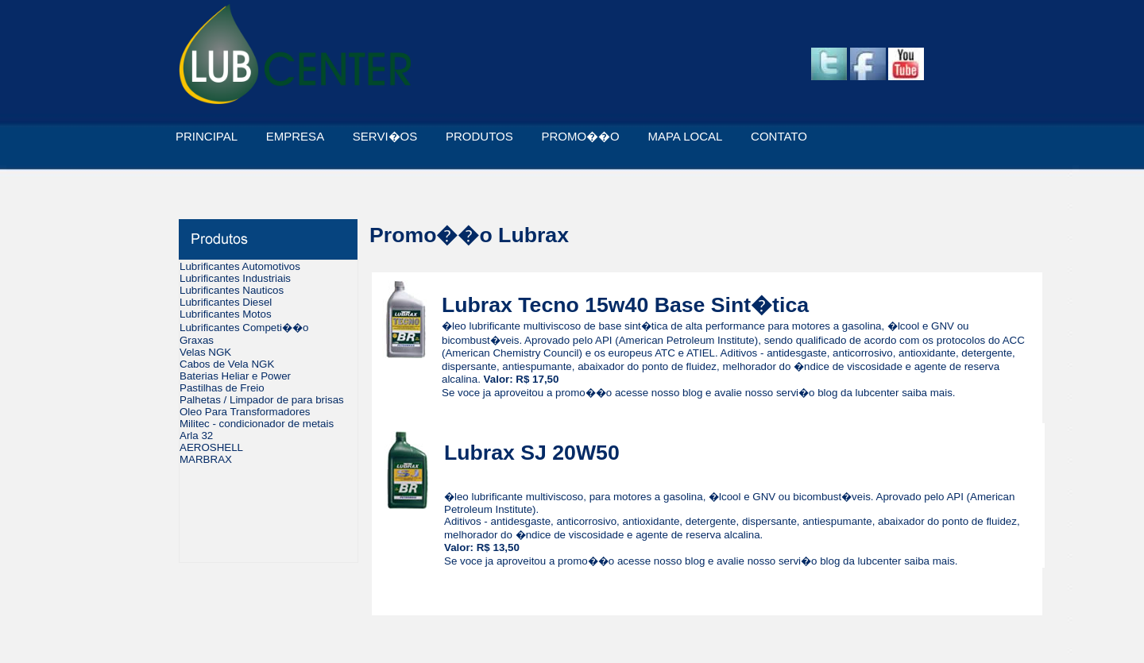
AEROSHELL (211, 447)
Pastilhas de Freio (222, 388)
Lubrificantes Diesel (226, 302)
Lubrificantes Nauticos (232, 290)
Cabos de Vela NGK (227, 364)
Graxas (197, 340)
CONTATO (779, 136)
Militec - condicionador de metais (257, 424)
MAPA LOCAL (684, 136)
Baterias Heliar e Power (235, 376)
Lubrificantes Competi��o (244, 327)
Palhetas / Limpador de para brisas (262, 400)
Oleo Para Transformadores (245, 412)
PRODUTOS (479, 136)
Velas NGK (205, 352)
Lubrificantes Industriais (235, 278)
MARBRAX (206, 459)
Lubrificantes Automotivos (240, 266)
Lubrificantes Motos (226, 314)
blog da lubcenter (858, 393)
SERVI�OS (385, 136)
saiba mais (927, 393)
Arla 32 (196, 435)
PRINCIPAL (207, 136)
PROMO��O (580, 136)
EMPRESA (295, 136)
